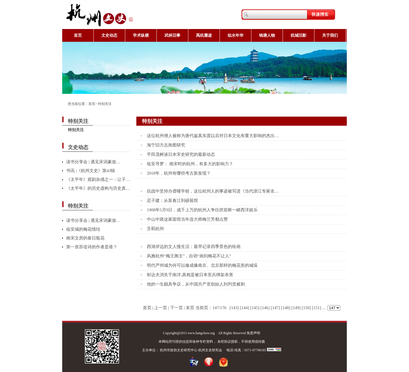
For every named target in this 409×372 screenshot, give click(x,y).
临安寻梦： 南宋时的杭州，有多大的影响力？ (190, 164)
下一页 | (177, 307)
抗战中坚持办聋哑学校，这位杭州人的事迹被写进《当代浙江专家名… (213, 191)
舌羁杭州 (155, 228)
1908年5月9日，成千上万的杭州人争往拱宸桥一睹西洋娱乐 (202, 210)
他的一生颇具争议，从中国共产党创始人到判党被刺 (196, 284)
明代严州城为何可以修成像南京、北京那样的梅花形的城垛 (202, 265)
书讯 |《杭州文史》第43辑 (90, 170)
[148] (286, 307)
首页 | (148, 307)
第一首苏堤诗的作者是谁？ (91, 247)
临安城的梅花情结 (83, 229)
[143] (234, 307)
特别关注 (105, 104)
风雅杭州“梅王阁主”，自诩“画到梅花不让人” (189, 256)
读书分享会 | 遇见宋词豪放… (93, 162)
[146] (265, 307)
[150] (306, 307)
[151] (316, 307)
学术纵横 (141, 35)
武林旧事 (172, 35)
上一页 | (161, 307)
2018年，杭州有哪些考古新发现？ (179, 173)
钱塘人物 (267, 35)
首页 (78, 35)
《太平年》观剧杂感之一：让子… (98, 179)
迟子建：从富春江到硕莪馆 (172, 200)
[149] (296, 307)
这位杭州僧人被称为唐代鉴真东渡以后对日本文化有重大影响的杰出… (213, 135)
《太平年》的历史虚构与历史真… (98, 188)
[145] (255, 307)
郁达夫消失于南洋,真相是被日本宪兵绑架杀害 (190, 274)
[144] (244, 307)
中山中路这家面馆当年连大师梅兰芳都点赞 (187, 219)
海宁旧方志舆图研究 (166, 145)
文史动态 (109, 35)
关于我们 (330, 35)
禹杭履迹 (204, 35)
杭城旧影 (298, 35)
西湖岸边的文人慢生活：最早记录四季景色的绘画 (194, 246)
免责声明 (253, 333)
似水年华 (235, 35)
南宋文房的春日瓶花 (85, 238)
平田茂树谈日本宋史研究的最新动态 (181, 154)
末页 (190, 307)
